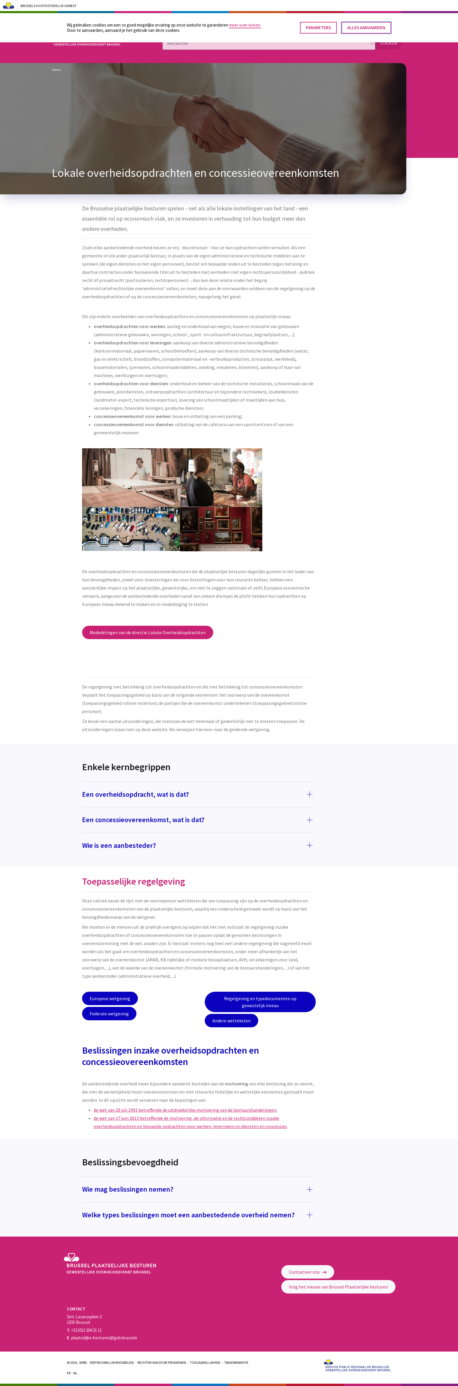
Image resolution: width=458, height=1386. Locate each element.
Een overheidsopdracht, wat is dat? (135, 794)
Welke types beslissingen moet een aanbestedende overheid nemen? (188, 1214)
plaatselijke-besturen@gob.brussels (102, 1337)
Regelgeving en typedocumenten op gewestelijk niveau (260, 1002)
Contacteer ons (308, 1272)
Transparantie (236, 1362)
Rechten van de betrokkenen (162, 1362)
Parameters (318, 25)
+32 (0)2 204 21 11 (84, 1330)
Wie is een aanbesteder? (119, 845)
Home (56, 69)
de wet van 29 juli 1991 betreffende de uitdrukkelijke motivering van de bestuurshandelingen (185, 1110)
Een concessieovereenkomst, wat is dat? (143, 819)
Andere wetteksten (231, 1021)
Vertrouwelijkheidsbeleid (112, 1362)
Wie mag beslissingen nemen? (128, 1189)
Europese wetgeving (110, 998)
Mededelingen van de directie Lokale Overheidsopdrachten (148, 632)
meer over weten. (245, 23)
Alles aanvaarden (366, 25)
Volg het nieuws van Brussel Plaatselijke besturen (338, 1287)
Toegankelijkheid (205, 1362)
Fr (68, 1373)
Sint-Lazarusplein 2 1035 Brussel (84, 1319)
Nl (75, 1373)
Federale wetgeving (109, 1014)
